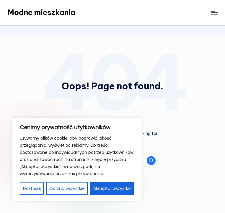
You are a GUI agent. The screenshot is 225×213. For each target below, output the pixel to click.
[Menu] (214, 12)
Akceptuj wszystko (112, 188)
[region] (77, 159)
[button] (151, 160)
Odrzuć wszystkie (67, 188)
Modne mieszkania (41, 12)
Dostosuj (32, 188)
